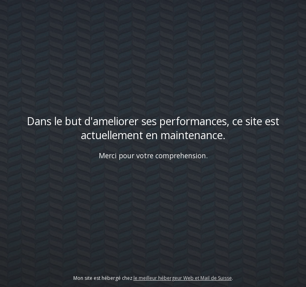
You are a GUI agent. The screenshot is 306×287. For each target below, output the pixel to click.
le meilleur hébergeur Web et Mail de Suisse (182, 278)
